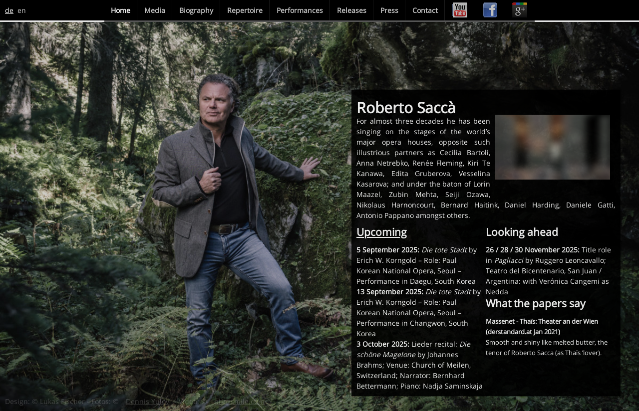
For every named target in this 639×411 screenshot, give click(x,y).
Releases (351, 10)
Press (389, 10)
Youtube (459, 10)
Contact (425, 10)
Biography (196, 10)
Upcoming (381, 232)
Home (120, 10)
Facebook (489, 10)
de (9, 10)
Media (154, 10)
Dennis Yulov (147, 401)
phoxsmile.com (239, 401)
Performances (300, 10)
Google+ (519, 10)
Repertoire (245, 10)
